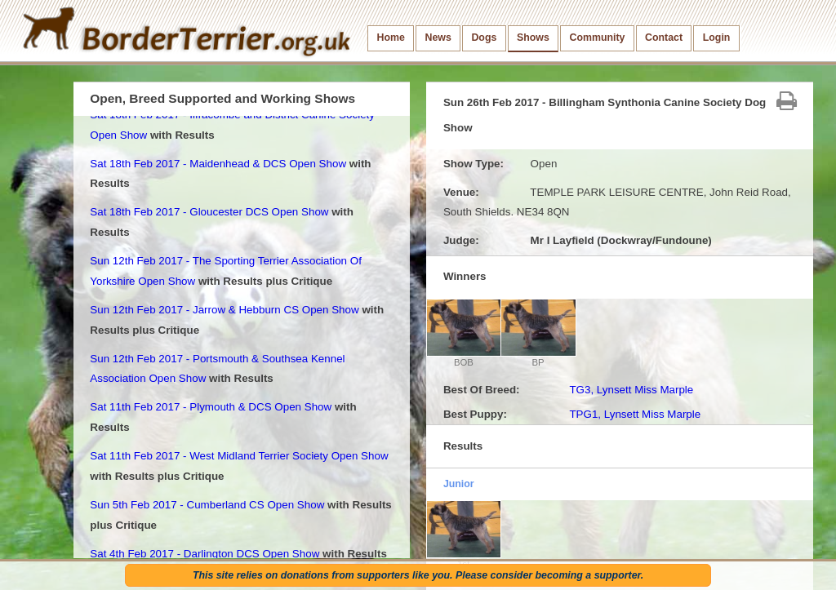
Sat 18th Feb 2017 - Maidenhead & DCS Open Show (218, 163)
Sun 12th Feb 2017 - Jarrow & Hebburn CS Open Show (224, 310)
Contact (664, 37)
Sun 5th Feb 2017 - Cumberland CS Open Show (207, 505)
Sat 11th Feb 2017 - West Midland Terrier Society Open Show (239, 456)
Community (597, 37)
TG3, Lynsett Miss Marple (631, 390)
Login (717, 37)
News (438, 37)
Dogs (483, 37)
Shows (533, 37)
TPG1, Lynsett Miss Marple (634, 414)
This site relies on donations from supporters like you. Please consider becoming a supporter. (418, 575)
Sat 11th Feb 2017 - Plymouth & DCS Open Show (210, 407)
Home (391, 37)
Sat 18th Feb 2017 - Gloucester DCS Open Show (209, 212)
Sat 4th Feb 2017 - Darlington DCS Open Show (204, 554)
